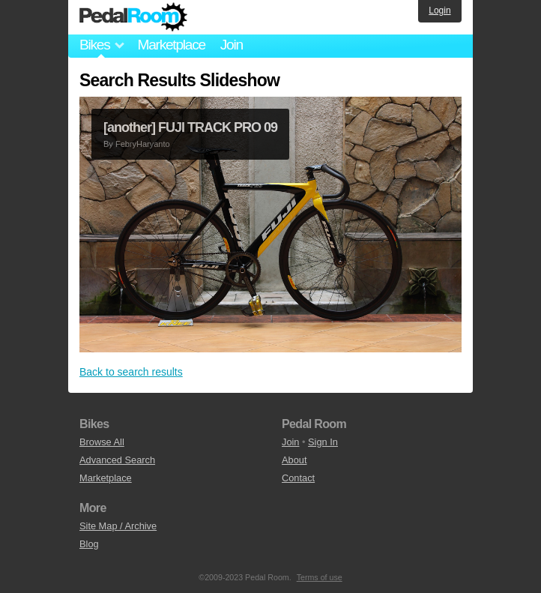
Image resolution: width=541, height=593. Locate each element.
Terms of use (319, 577)
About (294, 460)
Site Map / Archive (118, 526)
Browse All (101, 442)
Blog (89, 544)
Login (439, 10)
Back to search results (131, 372)
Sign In (323, 442)
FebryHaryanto (142, 143)
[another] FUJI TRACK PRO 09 (190, 127)
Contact (298, 478)
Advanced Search (117, 460)
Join (231, 44)
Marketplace (171, 44)
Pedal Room (133, 17)
